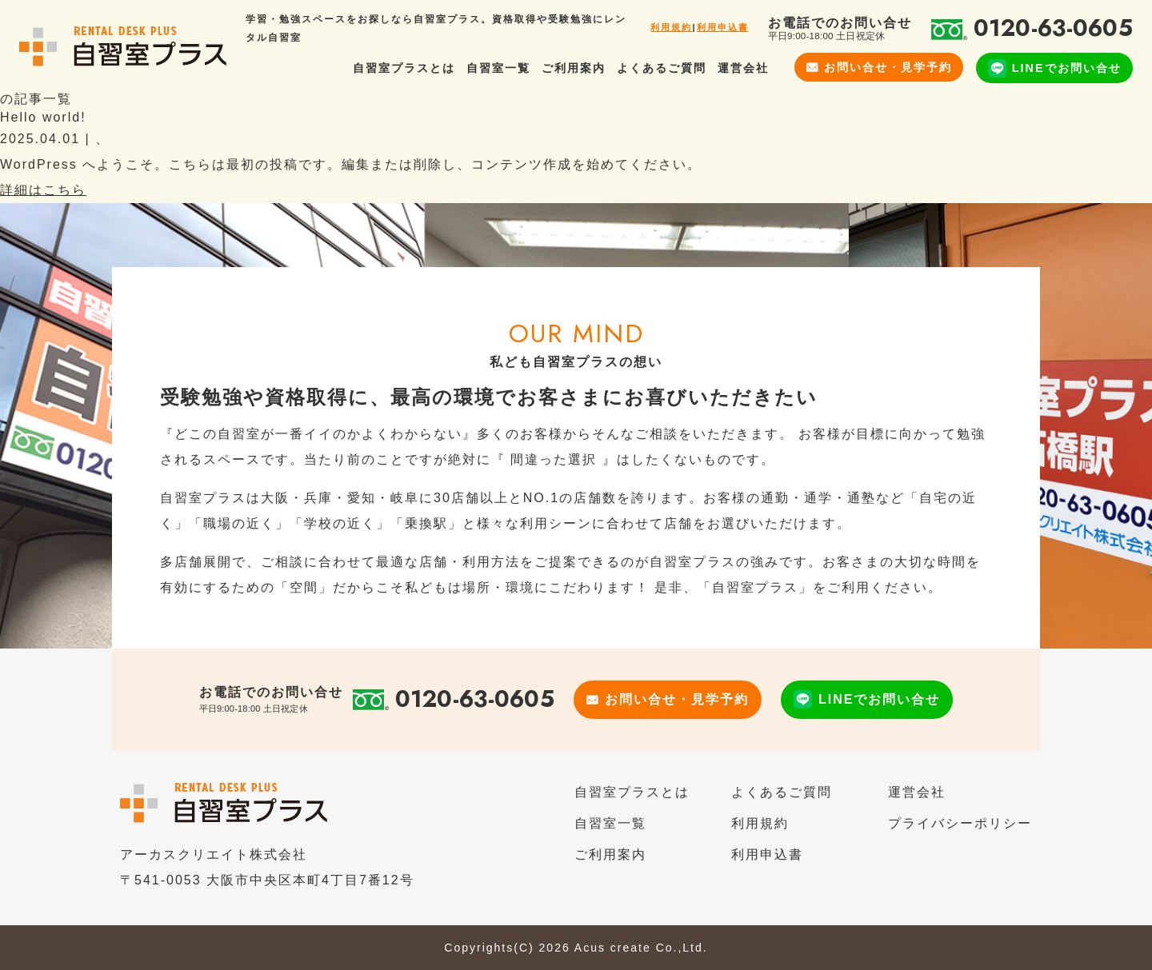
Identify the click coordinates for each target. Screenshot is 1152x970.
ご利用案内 (574, 68)
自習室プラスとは (404, 68)
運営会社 (743, 68)
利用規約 (671, 27)
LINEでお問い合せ (1055, 68)
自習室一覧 (498, 68)
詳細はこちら (43, 190)
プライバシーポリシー (960, 823)
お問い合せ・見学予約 (879, 67)
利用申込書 (723, 27)
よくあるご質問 (661, 68)
